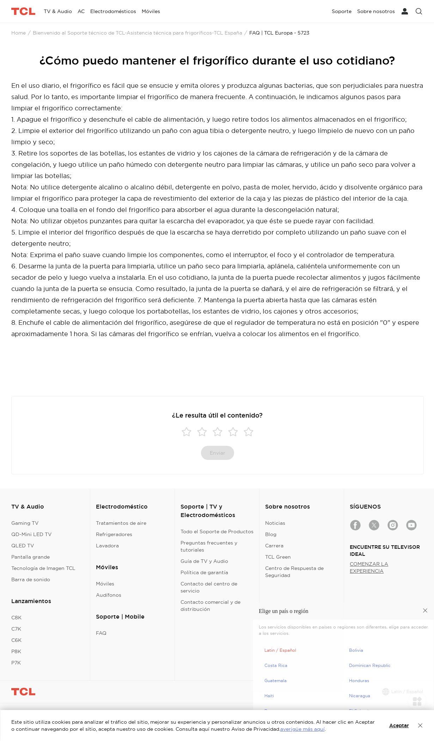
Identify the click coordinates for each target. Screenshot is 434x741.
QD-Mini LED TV (31, 534)
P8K (16, 651)
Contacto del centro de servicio (209, 587)
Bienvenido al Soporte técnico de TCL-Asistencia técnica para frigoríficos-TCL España (137, 33)
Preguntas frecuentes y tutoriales (209, 546)
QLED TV (22, 545)
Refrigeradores (114, 534)
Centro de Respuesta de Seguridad (294, 571)
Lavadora (107, 545)
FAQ (101, 633)
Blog (270, 534)
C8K (16, 617)
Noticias (275, 523)
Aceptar (399, 725)
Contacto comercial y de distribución (210, 605)
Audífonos (108, 595)
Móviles (105, 584)
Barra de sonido (30, 579)
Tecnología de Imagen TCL (43, 568)
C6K (16, 640)
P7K (16, 663)
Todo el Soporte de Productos (217, 531)
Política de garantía (204, 572)
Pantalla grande (30, 557)
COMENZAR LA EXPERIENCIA (369, 567)
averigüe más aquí (302, 729)
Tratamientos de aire (121, 523)
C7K (16, 629)
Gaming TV (25, 523)
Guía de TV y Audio (204, 561)
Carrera (274, 545)
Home (18, 33)
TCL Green (278, 557)
